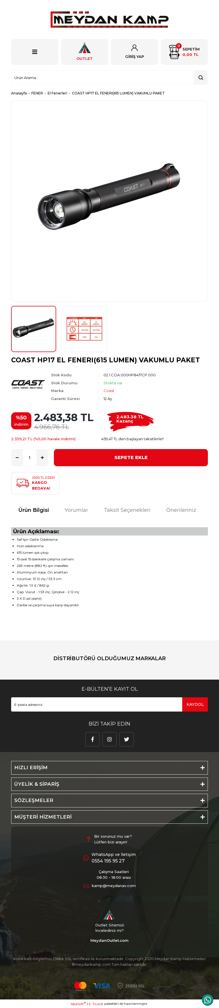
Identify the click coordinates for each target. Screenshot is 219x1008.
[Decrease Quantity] (17, 457)
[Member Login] (134, 52)
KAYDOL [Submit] (195, 704)
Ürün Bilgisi (33, 510)
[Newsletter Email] (109, 704)
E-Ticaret (96, 1004)
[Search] (109, 77)
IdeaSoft (78, 1003)
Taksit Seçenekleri (127, 510)
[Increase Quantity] (42, 457)
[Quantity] (29, 457)
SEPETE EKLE (131, 457)
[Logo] (109, 19)
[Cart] (184, 52)
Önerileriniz (181, 510)
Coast (109, 390)
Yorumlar (76, 510)
